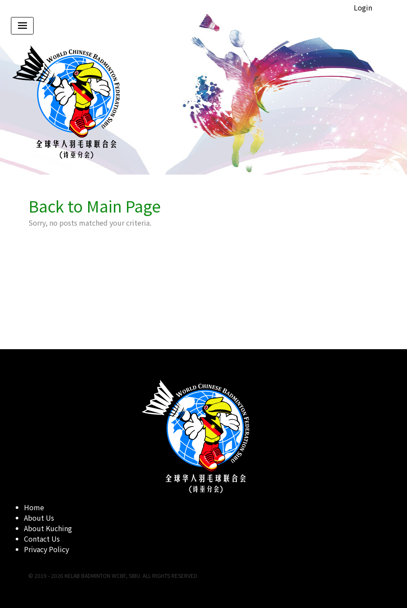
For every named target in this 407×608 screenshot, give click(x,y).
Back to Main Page (94, 205)
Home (34, 507)
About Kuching (48, 528)
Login (363, 7)
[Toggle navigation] (22, 25)
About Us (39, 517)
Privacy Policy (46, 549)
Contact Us (42, 538)
